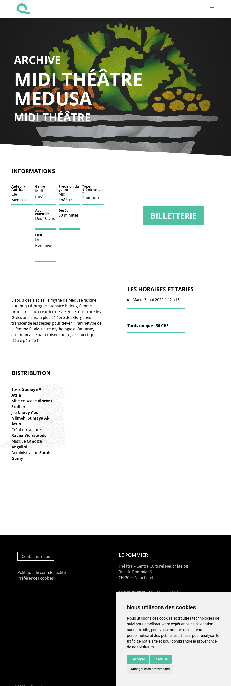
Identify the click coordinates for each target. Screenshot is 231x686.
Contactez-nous (36, 556)
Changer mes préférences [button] (150, 669)
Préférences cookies (35, 578)
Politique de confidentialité (41, 572)
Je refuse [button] (161, 659)
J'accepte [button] (138, 659)
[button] (212, 8)
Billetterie (173, 216)
